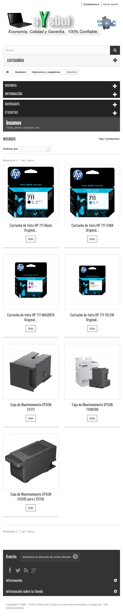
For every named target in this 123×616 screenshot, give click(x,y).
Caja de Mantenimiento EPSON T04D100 (92, 407)
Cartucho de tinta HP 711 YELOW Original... (92, 317)
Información (13, 93)
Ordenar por (10, 148)
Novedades (12, 104)
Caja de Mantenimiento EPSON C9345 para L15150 (30, 496)
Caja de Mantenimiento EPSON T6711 (30, 407)
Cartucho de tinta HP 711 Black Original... (31, 228)
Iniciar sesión (110, 4)
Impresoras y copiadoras (46, 72)
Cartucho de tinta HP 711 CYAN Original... (92, 228)
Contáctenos (91, 4)
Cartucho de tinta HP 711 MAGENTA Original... (31, 317)
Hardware (20, 72)
